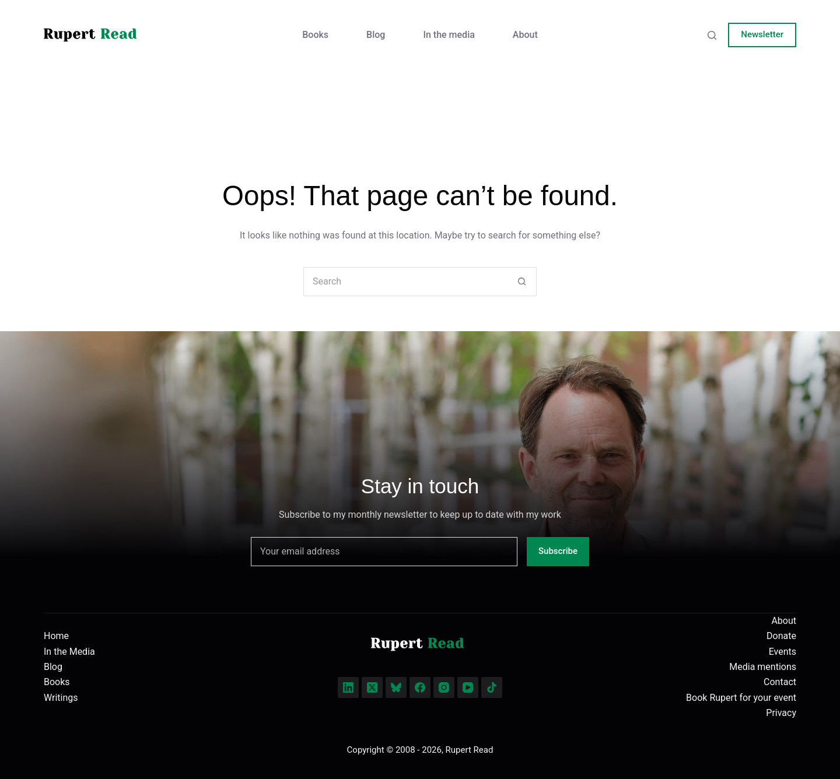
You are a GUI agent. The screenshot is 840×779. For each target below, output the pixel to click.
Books (315, 34)
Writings (61, 697)
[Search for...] (405, 281)
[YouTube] (467, 687)
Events (782, 651)
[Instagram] (443, 687)
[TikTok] (491, 687)
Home (56, 635)
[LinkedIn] (348, 687)
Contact (780, 681)
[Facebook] (420, 687)
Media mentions (762, 666)
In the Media (69, 651)
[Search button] (521, 281)
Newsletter (762, 34)
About (525, 34)
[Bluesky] (396, 687)
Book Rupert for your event (741, 697)
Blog (375, 34)
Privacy (781, 712)
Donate (781, 635)
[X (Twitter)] (372, 687)
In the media (448, 34)
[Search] (712, 35)
